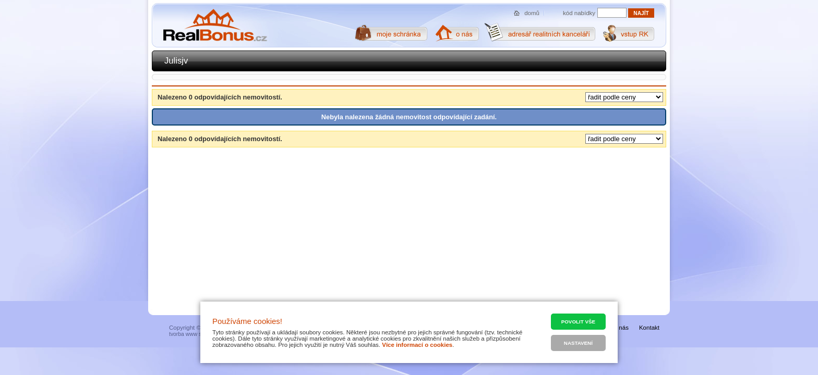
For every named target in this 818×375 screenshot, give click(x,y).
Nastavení (578, 343)
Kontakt (649, 327)
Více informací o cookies (417, 345)
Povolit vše (578, 321)
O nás (620, 327)
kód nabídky (579, 13)
